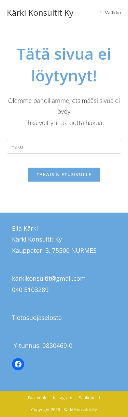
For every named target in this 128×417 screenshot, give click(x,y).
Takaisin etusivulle (64, 174)
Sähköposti (89, 398)
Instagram (62, 398)
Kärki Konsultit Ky (40, 12)
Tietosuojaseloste (37, 317)
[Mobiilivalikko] (110, 13)
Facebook (37, 398)
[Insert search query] (64, 147)
